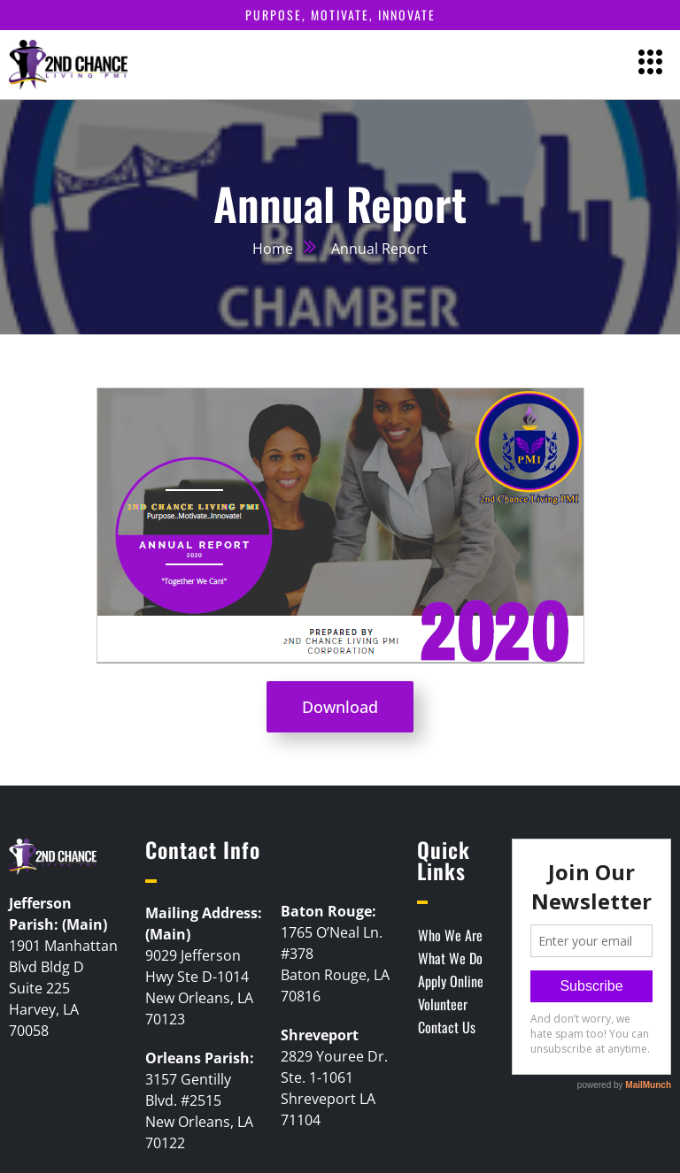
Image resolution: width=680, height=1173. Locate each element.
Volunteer (443, 1004)
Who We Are (450, 935)
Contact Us (446, 1027)
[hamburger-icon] (651, 64)
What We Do (450, 958)
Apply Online (450, 981)
